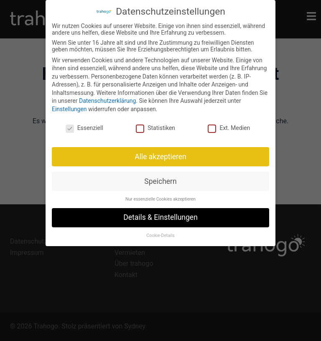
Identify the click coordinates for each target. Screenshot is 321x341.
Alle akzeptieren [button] (160, 157)
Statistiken (155, 128)
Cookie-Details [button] (160, 235)
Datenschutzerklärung (107, 100)
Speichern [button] (160, 181)
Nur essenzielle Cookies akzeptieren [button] (160, 199)
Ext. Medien (229, 128)
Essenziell (84, 128)
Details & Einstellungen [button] (160, 217)
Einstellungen (69, 109)
